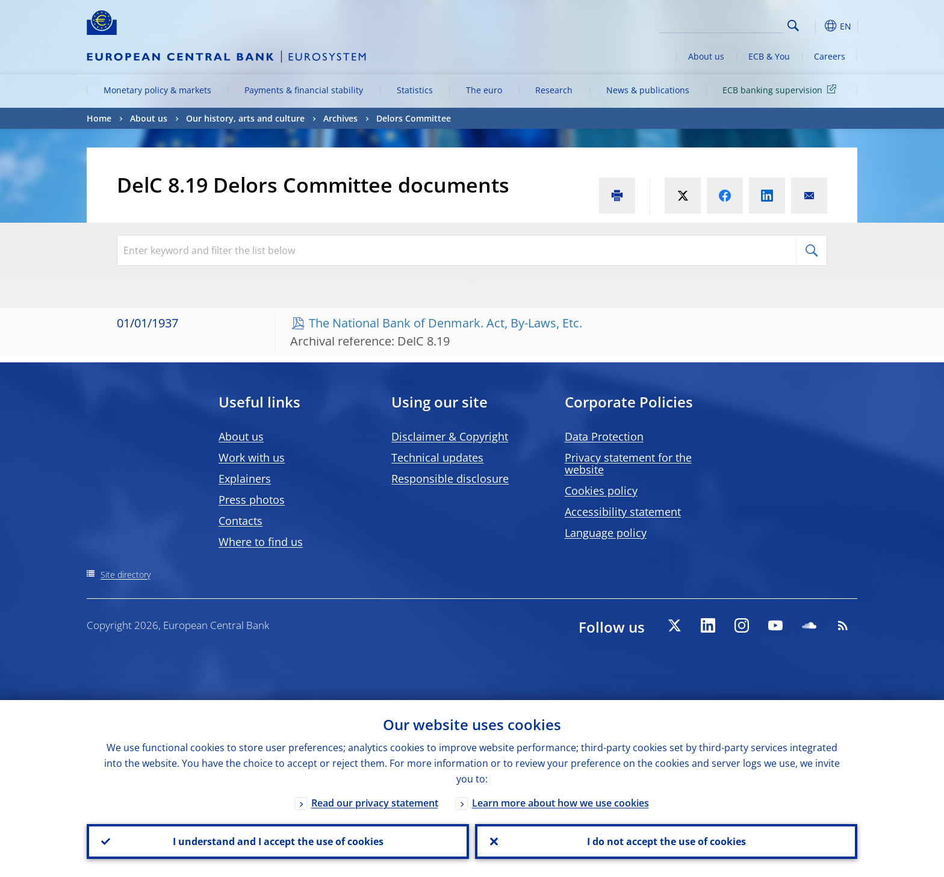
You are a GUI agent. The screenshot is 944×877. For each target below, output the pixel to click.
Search (793, 25)
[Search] (723, 24)
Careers (829, 56)
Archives (340, 118)
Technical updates (437, 457)
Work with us (252, 457)
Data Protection (604, 436)
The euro (484, 90)
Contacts (240, 520)
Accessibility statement (623, 511)
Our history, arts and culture (245, 118)
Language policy (606, 532)
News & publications (647, 90)
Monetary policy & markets (157, 90)
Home (99, 118)
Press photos (252, 499)
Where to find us (261, 542)
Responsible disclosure (450, 478)
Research (554, 90)
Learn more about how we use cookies (560, 803)
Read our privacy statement (374, 803)
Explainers (245, 478)
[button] (815, 26)
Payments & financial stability (303, 90)
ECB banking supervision (781, 89)
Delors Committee (413, 118)
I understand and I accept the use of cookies (278, 841)
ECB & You (769, 56)
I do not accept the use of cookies (666, 841)
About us (706, 56)
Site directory (126, 574)
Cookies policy (601, 490)
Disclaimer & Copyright (449, 436)
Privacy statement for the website (628, 463)
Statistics (415, 90)
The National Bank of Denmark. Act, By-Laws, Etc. (445, 323)
